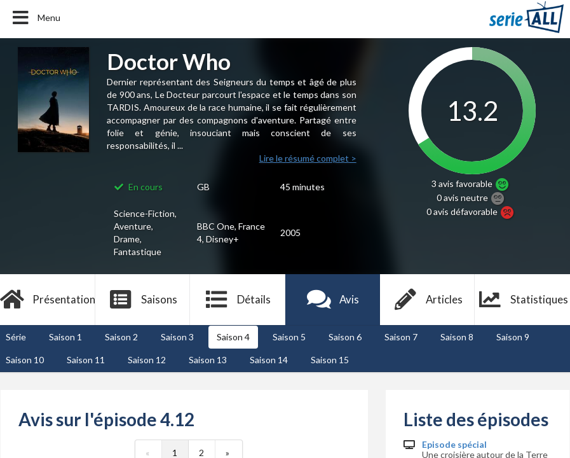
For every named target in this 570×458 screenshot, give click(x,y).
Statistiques (522, 299)
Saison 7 (400, 336)
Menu (35, 18)
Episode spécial (454, 445)
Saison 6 (345, 336)
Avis (332, 299)
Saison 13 (208, 359)
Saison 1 (65, 336)
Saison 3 (177, 336)
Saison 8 (456, 336)
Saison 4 (233, 336)
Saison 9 (512, 336)
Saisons (142, 299)
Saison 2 (121, 336)
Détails (237, 299)
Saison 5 (289, 336)
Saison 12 (147, 359)
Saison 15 (330, 359)
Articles (428, 299)
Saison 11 (86, 359)
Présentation (47, 299)
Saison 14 (269, 359)
